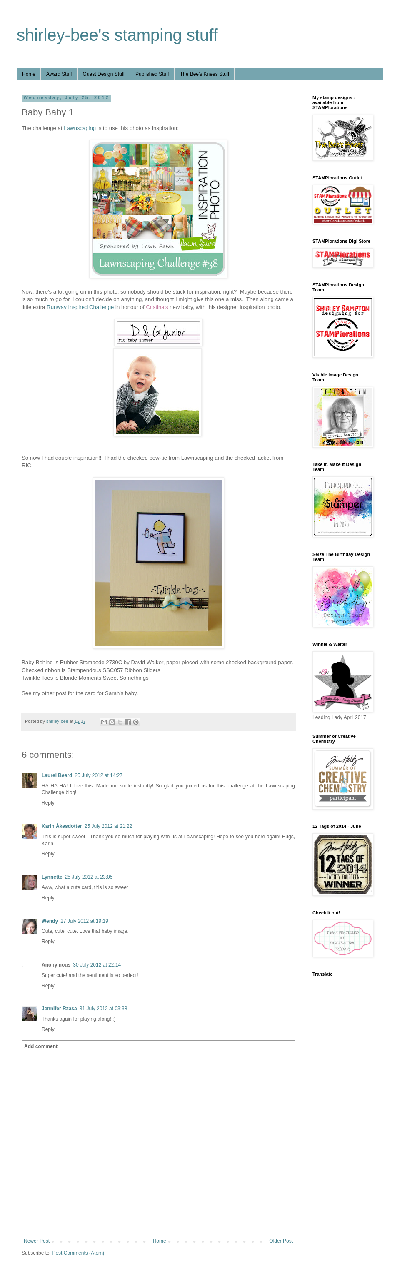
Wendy (50, 921)
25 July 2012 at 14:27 (98, 775)
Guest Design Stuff (104, 74)
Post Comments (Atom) (78, 1253)
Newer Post (37, 1241)
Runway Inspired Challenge (80, 307)
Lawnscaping (80, 128)
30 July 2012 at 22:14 (97, 965)
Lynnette (52, 877)
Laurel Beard (57, 775)
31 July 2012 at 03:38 (104, 1008)
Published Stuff (152, 74)
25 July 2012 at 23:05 (89, 877)
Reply (48, 803)
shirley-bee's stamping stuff (117, 35)
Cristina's (157, 307)
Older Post (281, 1241)
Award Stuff (59, 74)
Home (28, 74)
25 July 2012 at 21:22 (108, 826)
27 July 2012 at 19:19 (84, 921)
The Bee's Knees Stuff (205, 74)
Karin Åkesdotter (62, 826)
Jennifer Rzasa (59, 1008)
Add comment (41, 1046)
